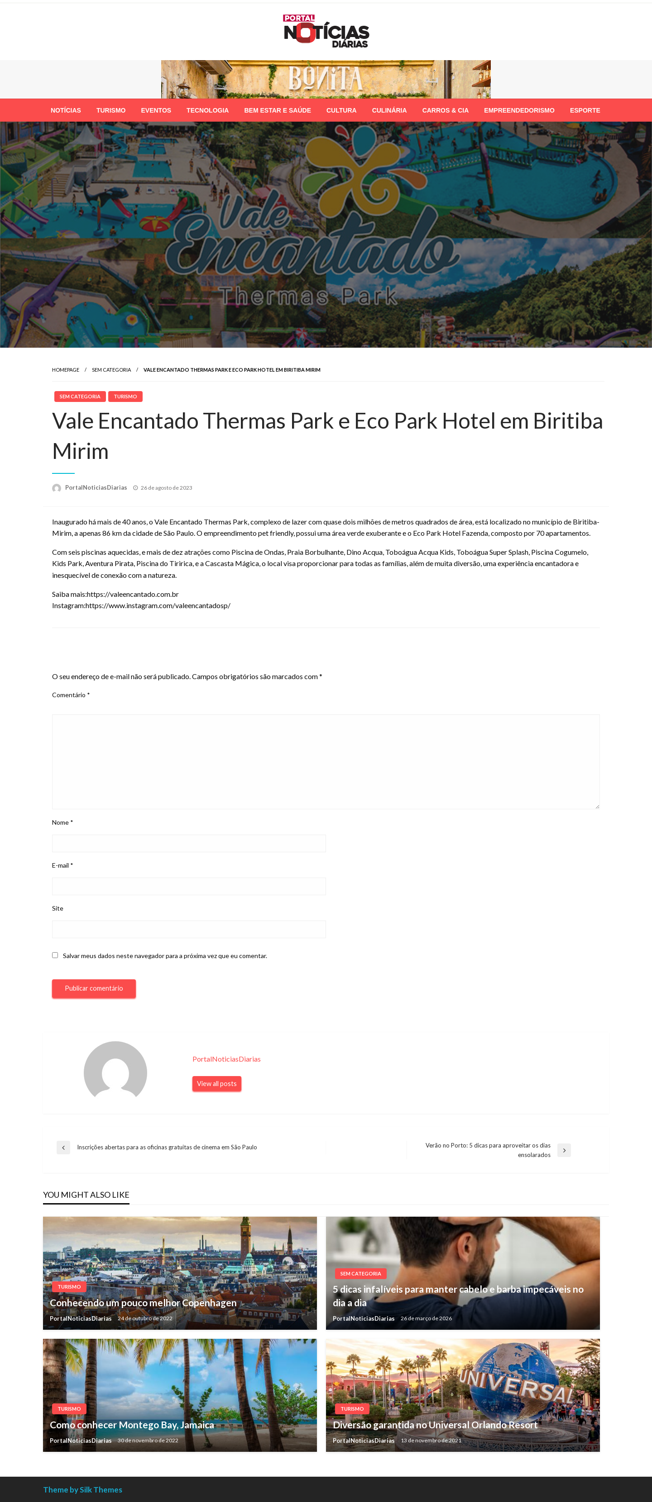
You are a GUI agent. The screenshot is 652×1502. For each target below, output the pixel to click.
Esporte (585, 110)
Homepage (65, 370)
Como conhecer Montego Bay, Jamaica (132, 1424)
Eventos (156, 110)
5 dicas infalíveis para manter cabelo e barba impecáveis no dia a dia (458, 1295)
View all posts (217, 1083)
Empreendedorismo (519, 110)
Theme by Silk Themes (82, 1489)
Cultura (341, 110)
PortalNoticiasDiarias (97, 487)
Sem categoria (111, 370)
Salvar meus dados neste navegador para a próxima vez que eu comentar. (165, 955)
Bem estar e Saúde (277, 110)
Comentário (71, 695)
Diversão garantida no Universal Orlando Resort (435, 1424)
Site (57, 908)
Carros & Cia (445, 110)
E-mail (62, 865)
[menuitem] (66, 110)
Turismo (111, 110)
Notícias (66, 110)
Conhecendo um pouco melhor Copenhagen (143, 1302)
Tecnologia (208, 110)
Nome (62, 822)
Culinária (389, 110)
